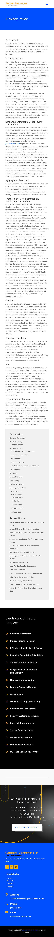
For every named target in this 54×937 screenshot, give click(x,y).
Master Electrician (16, 484)
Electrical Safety (15, 442)
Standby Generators (17, 488)
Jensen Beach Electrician (18, 562)
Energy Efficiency (16, 477)
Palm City (16, 501)
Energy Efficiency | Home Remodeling (24, 529)
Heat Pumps (16, 458)
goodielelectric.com (12, 144)
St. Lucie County (17, 508)
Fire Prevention (17, 445)
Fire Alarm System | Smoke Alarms (22, 552)
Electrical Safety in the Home (20, 581)
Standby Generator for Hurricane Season (25, 573)
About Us (10, 881)
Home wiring (14, 480)
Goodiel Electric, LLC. (30, 930)
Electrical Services (16, 448)
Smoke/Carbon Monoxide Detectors (25, 466)
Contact (10, 887)
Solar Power (15, 469)
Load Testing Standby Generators (22, 566)
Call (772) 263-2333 (26, 827)
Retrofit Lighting (17, 462)
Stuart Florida (17, 505)
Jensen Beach (17, 497)
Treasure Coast (15, 491)
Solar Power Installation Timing (21, 577)
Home (9, 878)
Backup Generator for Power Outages (24, 584)
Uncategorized (15, 512)
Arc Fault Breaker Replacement (23, 451)
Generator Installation (20, 455)
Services (10, 884)
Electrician (13, 473)
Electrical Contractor (17, 438)
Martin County (16, 494)
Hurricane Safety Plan (18, 570)
